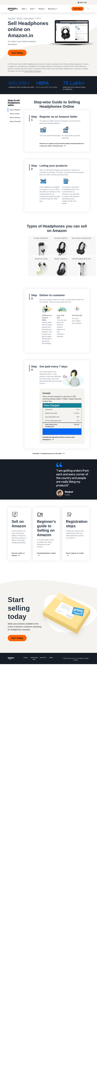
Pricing (41, 9)
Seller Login (83, 2)
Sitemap (25, 657)
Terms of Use (43, 657)
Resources (52, 9)
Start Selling (77, 9)
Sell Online (19, 18)
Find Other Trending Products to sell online (47, 453)
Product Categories (29, 18)
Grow (32, 9)
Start (23, 9)
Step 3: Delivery (15, 117)
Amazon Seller (11, 18)
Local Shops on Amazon (32, 71)
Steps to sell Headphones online (14, 102)
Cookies (51, 657)
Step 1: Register (15, 110)
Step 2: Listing (14, 114)
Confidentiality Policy (34, 658)
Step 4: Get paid (15, 121)
